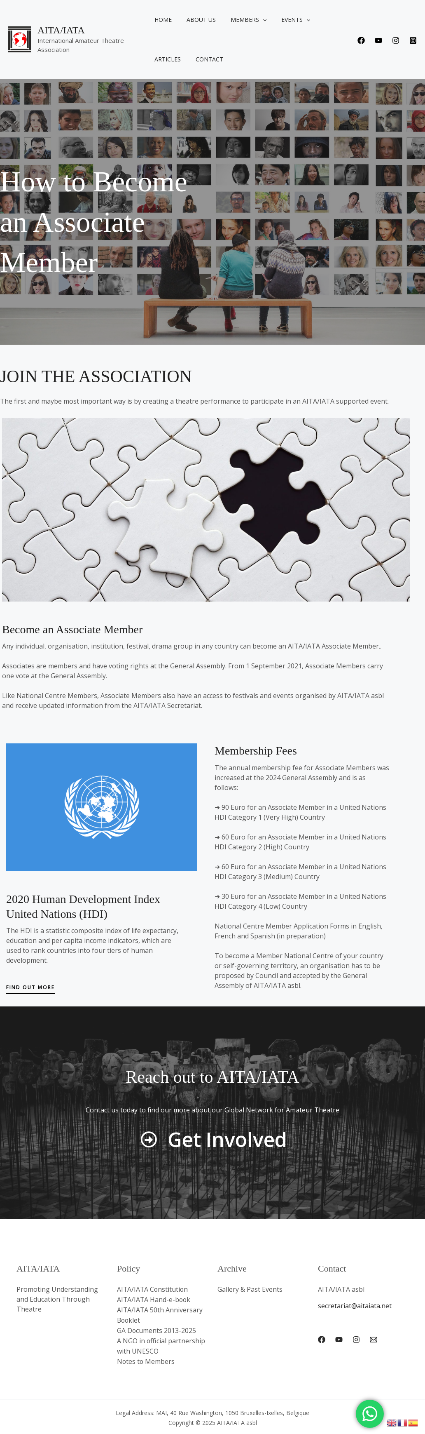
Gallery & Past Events (250, 1289)
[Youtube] (378, 40)
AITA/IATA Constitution (153, 1289)
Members (246, 20)
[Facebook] (361, 40)
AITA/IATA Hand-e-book (154, 1299)
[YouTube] (339, 1339)
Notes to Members (146, 1358)
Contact (173, 59)
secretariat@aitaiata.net (355, 1305)
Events (290, 20)
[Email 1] (373, 1339)
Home (167, 20)
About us (202, 20)
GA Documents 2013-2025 (156, 1328)
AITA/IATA (61, 30)
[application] (260, 20)
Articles (330, 20)
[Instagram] (395, 40)
